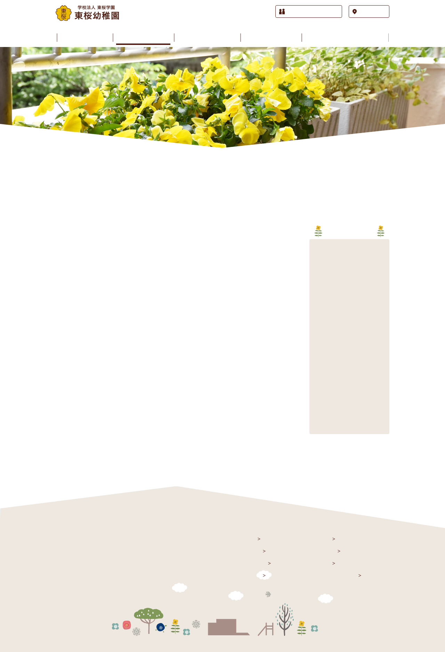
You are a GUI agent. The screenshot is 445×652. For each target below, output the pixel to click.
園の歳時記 (322, 550)
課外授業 (319, 563)
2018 (318, 331)
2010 (318, 415)
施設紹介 (250, 575)
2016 (318, 352)
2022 (318, 289)
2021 (318, 300)
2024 (318, 269)
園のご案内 (253, 563)
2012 (318, 394)
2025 (318, 258)
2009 (318, 425)
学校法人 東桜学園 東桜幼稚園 (100, 539)
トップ (248, 538)
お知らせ (250, 550)
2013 (318, 383)
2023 (318, 279)
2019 (318, 321)
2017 (318, 342)
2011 (318, 404)
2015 (318, 363)
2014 (318, 373)
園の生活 (319, 538)
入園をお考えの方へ (332, 575)
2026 (318, 248)
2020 (318, 310)
